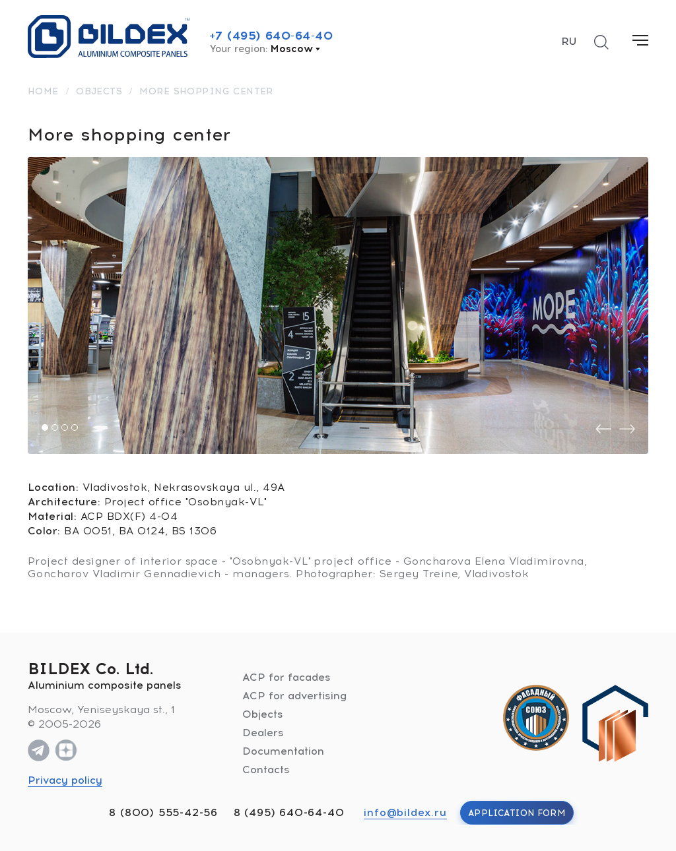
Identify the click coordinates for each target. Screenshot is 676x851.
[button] (45, 427)
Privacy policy (65, 780)
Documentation (283, 751)
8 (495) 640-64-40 (289, 812)
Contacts (266, 769)
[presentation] (603, 429)
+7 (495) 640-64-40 (271, 35)
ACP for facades (286, 677)
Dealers (263, 732)
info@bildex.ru (405, 812)
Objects (262, 714)
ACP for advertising (294, 695)
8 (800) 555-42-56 (163, 812)
